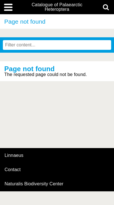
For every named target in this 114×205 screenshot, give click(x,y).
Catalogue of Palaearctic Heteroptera (57, 7)
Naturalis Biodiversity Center (34, 184)
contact (13, 169)
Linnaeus (14, 155)
